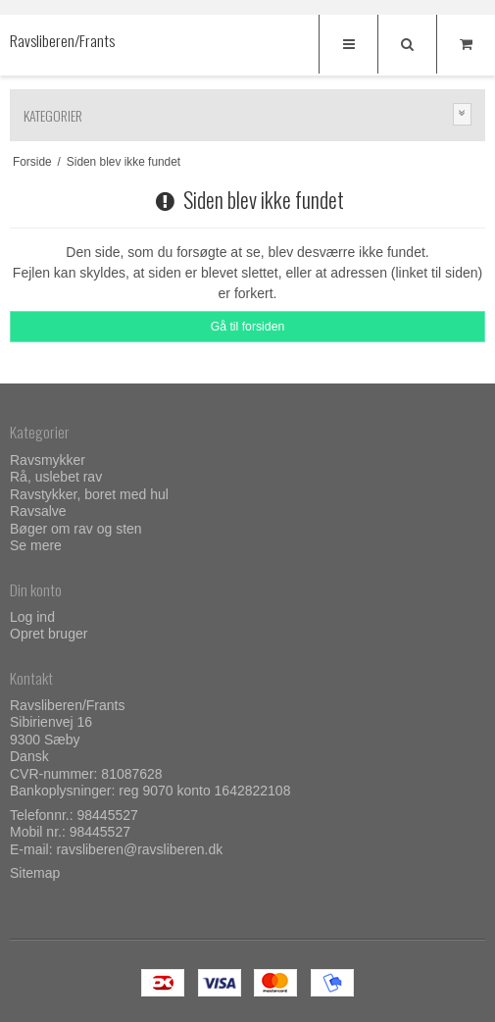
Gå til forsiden (248, 326)
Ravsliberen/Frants (49, 40)
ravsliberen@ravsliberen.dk (139, 849)
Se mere (36, 545)
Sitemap (35, 873)
